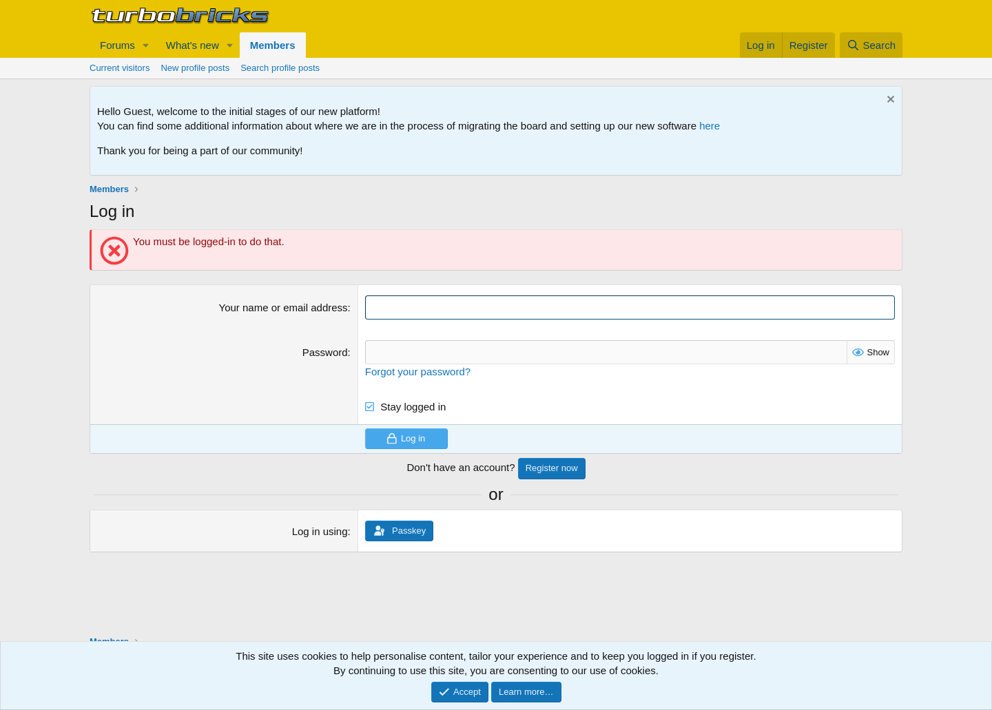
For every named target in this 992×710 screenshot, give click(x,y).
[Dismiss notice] (889, 101)
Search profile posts (280, 68)
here (709, 126)
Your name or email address (283, 307)
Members (273, 45)
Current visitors (119, 68)
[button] (146, 45)
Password (325, 352)
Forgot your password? (418, 371)
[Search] (871, 45)
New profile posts (195, 68)
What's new (192, 45)
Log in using (320, 531)
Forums (117, 45)
